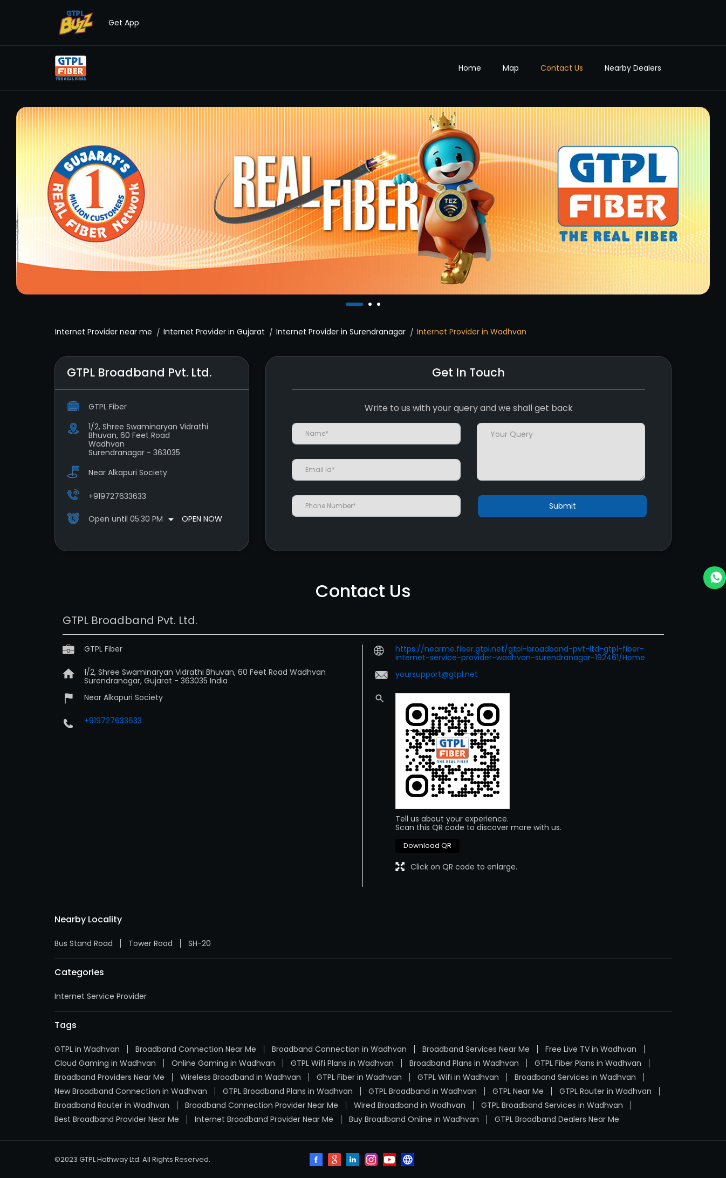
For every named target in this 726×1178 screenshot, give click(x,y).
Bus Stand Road (83, 943)
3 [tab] (379, 304)
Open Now (202, 518)
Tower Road (150, 943)
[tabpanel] (363, 200)
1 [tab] (348, 304)
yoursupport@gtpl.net (436, 674)
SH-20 (199, 943)
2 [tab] (371, 304)
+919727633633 (117, 496)
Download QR (427, 845)
